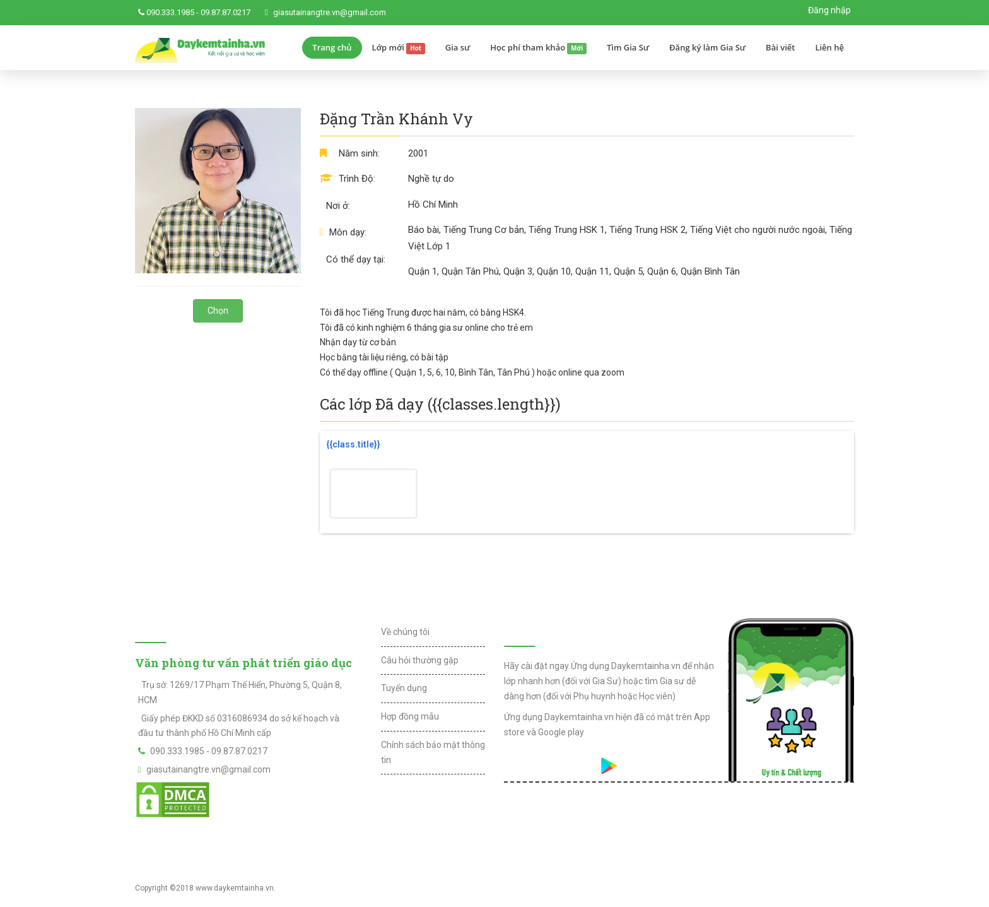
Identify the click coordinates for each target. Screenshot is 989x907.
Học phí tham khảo (538, 48)
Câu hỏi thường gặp (420, 660)
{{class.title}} (353, 444)
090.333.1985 (170, 12)
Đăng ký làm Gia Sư (707, 47)
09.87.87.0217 (225, 12)
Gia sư (458, 47)
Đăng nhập (829, 10)
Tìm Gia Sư (628, 47)
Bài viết (780, 47)
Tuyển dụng (404, 688)
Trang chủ (331, 47)
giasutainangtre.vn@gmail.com (329, 12)
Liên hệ (829, 47)
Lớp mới (398, 48)
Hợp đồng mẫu (410, 716)
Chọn (218, 310)
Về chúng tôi (405, 632)
